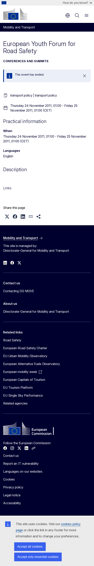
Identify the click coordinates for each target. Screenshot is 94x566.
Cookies (9, 479)
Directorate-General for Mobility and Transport (36, 312)
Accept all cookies (30, 546)
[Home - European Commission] (15, 14)
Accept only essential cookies (38, 556)
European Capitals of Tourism (24, 380)
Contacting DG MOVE (18, 291)
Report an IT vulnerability (21, 464)
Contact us (11, 456)
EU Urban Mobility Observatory (25, 356)
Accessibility (12, 503)
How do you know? (77, 2)
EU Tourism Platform (18, 388)
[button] (7, 216)
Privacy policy (13, 487)
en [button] (67, 15)
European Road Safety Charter (25, 348)
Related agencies (15, 403)
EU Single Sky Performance (23, 395)
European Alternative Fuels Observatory (31, 364)
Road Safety (12, 340)
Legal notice (11, 495)
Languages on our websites (22, 471)
